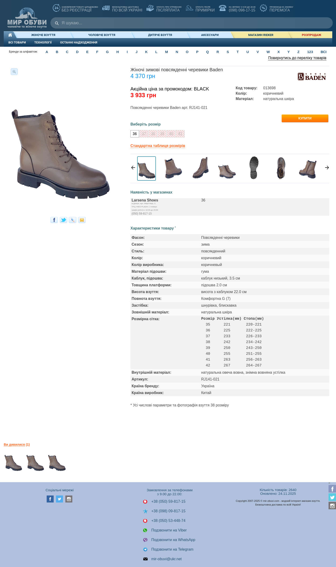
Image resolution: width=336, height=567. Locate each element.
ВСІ (323, 52)
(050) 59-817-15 (142, 213)
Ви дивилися (14, 444)
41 (179, 134)
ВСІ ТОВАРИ (17, 42)
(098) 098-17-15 (237, 8)
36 (133, 134)
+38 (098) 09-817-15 (164, 511)
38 (152, 134)
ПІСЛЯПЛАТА (164, 8)
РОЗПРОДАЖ (311, 35)
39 (161, 134)
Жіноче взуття (43, 35)
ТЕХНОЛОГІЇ (43, 42)
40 (170, 134)
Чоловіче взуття (101, 35)
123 (310, 52)
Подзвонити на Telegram (168, 549)
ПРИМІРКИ (200, 8)
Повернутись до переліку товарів (297, 58)
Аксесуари (210, 35)
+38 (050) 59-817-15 (164, 501)
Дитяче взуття (160, 35)
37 (143, 134)
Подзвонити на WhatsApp (169, 540)
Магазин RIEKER (260, 35)
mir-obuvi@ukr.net (162, 559)
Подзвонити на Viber (165, 530)
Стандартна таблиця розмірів (157, 146)
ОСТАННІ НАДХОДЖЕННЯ (78, 42)
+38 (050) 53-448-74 (164, 521)
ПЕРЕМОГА (276, 8)
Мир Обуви (27, 15)
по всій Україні (122, 8)
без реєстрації (75, 8)
